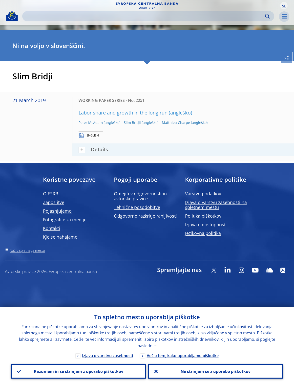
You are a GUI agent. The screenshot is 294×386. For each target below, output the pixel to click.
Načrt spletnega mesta (27, 250)
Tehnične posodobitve (137, 207)
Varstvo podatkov (203, 194)
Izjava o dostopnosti (206, 224)
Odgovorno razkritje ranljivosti (145, 216)
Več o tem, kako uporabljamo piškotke (183, 355)
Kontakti (51, 228)
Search (267, 16)
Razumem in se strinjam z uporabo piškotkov (78, 371)
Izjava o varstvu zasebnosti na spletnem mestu (216, 204)
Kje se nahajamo (60, 237)
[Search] (144, 16)
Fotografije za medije (64, 220)
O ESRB (50, 194)
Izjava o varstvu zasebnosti (107, 355)
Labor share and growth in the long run (123, 112)
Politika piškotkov (203, 216)
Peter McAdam (91, 122)
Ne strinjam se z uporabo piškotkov (216, 371)
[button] (284, 5)
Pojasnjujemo (57, 211)
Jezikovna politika (203, 233)
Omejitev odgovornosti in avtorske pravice (140, 196)
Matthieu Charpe (176, 122)
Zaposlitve (53, 202)
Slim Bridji (132, 122)
